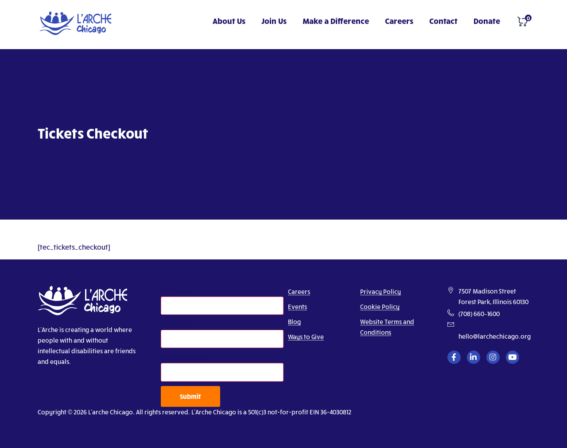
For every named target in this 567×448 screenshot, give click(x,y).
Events (297, 306)
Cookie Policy (380, 306)
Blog (294, 321)
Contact (443, 20)
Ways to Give (306, 336)
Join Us (274, 20)
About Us (229, 20)
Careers (399, 20)
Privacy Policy (380, 291)
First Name (178, 291)
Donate (487, 20)
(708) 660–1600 (479, 313)
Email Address (184, 357)
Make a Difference (336, 20)
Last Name (177, 324)
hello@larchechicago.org (494, 336)
